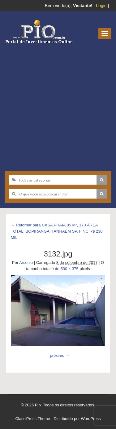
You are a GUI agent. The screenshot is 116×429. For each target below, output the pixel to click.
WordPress (91, 418)
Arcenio (26, 262)
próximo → (59, 355)
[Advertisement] (58, 105)
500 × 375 (70, 268)
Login (101, 5)
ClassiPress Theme (32, 418)
